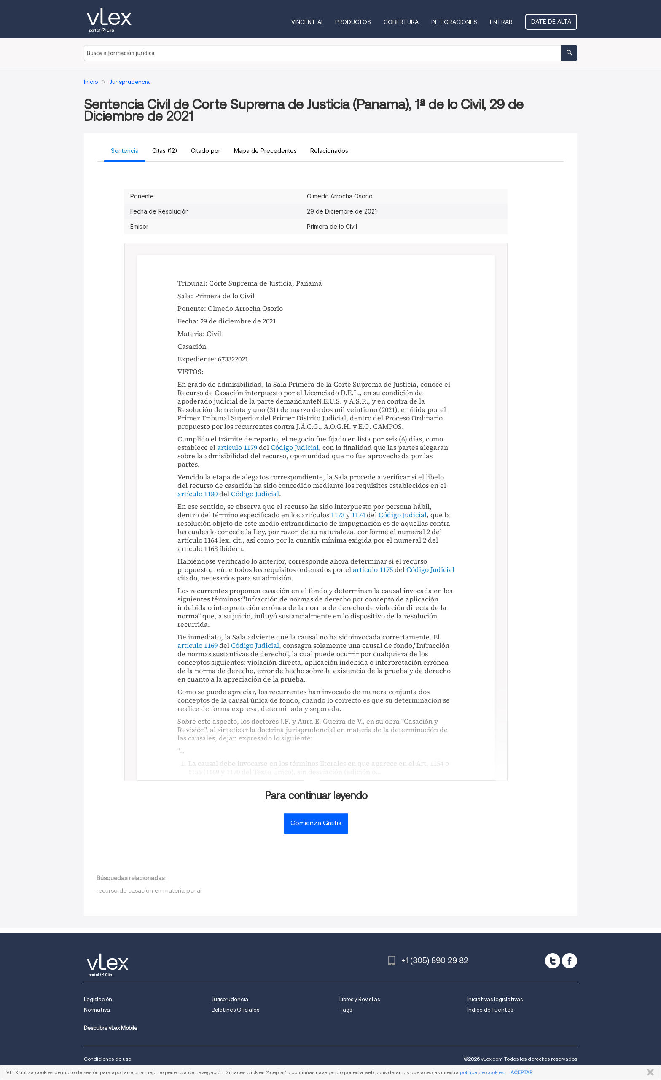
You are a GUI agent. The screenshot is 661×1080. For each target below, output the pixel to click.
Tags (345, 1010)
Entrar (501, 22)
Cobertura (401, 22)
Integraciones (454, 22)
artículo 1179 (237, 447)
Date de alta (551, 21)
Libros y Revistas (359, 999)
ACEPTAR (521, 1072)
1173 (337, 514)
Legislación (98, 999)
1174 (358, 514)
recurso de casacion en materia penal (149, 890)
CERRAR (648, 1072)
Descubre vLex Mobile (110, 1028)
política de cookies (482, 1072)
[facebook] (569, 960)
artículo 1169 (197, 645)
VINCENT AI (306, 22)
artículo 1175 (373, 569)
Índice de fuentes (490, 1010)
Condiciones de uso (107, 1058)
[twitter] (552, 960)
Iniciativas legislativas (495, 999)
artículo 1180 (197, 493)
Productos (353, 22)
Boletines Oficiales (235, 1010)
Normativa (97, 1010)
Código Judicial (295, 447)
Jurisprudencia (230, 999)
